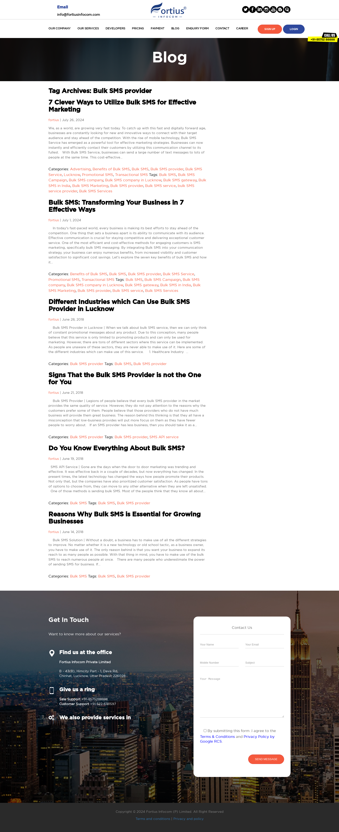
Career (242, 28)
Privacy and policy (188, 819)
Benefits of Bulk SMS (111, 169)
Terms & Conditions (217, 736)
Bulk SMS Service (178, 274)
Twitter (245, 9)
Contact (222, 28)
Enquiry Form (197, 28)
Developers (115, 28)
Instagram (266, 9)
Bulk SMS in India (175, 285)
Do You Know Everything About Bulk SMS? (116, 448)
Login (294, 29)
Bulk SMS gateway (180, 180)
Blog (175, 28)
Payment (157, 28)
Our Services (88, 28)
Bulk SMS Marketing (90, 185)
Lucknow (72, 174)
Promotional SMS (97, 174)
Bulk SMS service (160, 185)
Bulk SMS (140, 169)
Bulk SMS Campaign (162, 279)
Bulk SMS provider (167, 169)
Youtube (273, 9)
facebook (252, 9)
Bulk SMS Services (95, 191)
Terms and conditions (153, 819)
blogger (280, 9)
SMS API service (164, 437)
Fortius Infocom (168, 9)
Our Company (59, 28)
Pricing (138, 28)
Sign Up (269, 29)
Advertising (80, 169)
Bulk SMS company (86, 180)
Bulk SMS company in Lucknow (133, 180)
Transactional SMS (131, 174)
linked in (259, 9)
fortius (53, 120)
